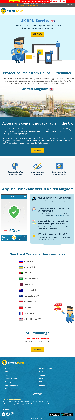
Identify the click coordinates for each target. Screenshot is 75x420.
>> (57, 1)
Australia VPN (27, 290)
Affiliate (8, 388)
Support (42, 375)
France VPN (26, 313)
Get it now (37, 34)
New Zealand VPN (29, 296)
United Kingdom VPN (30, 319)
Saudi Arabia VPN (29, 278)
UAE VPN (25, 273)
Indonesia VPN (28, 301)
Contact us (43, 372)
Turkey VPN (26, 307)
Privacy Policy (10, 382)
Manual (42, 385)
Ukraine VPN (27, 267)
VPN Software (10, 372)
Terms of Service (11, 378)
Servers (8, 375)
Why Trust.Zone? (46, 368)
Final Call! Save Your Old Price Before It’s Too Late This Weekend (25, 401)
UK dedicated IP (58, 216)
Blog (41, 378)
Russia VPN (26, 261)
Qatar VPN (26, 284)
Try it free (37, 151)
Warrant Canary (11, 385)
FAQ (41, 382)
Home (7, 368)
